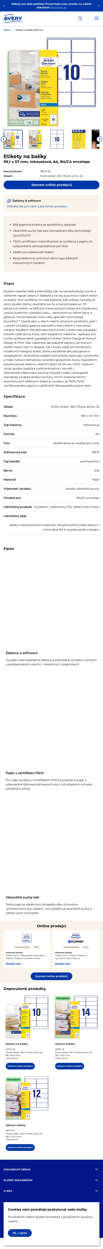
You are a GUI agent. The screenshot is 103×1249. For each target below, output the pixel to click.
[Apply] (80, 18)
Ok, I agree (20, 1233)
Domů (7, 30)
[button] (13, 139)
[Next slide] (99, 139)
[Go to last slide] (3, 139)
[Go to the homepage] (13, 19)
